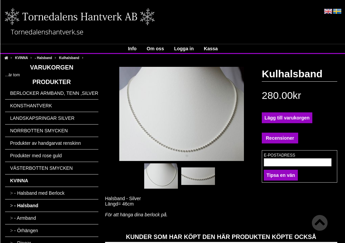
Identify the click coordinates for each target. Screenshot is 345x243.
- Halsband (43, 58)
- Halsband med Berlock (37, 193)
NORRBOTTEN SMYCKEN (39, 130)
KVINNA (21, 58)
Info (132, 48)
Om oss (155, 48)
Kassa (211, 48)
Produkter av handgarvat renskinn (45, 143)
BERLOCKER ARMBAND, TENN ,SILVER (54, 93)
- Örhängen (24, 230)
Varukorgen (51, 67)
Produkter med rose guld (36, 155)
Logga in (184, 48)
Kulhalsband (69, 58)
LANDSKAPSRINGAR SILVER (42, 118)
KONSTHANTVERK (31, 105)
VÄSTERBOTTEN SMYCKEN (41, 168)
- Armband (23, 218)
